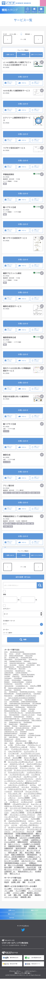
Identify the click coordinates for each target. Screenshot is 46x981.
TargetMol (21, 737)
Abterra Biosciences (16, 658)
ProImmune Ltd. (28, 721)
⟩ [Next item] (38, 39)
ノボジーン (11, 800)
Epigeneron (13, 694)
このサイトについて (30, 973)
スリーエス (25, 789)
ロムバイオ (30, 834)
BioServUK (12, 671)
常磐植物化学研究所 (14, 848)
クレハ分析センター (26, 768)
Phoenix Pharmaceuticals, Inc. (18, 720)
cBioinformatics (20, 743)
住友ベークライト (14, 846)
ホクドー (31, 823)
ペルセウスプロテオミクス (17, 823)
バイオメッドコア (27, 804)
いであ (10, 747)
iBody (12, 745)
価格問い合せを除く (11, 606)
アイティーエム (20, 747)
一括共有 (23, 54)
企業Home (11, 912)
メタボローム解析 (18, 895)
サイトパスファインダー (16, 775)
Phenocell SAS (19, 719)
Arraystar (13, 667)
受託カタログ (15, 10)
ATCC (11, 656)
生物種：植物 (15, 884)
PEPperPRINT (14, 717)
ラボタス (34, 916)
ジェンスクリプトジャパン (24, 781)
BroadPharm (20, 673)
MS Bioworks (20, 709)
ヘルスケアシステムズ (27, 819)
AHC (6, 654)
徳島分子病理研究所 (17, 857)
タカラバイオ (18, 794)
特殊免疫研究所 (32, 857)
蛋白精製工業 (32, 850)
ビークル (29, 808)
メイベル (14, 827)
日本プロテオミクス (28, 863)
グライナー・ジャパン (27, 770)
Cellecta (15, 676)
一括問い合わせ (9, 54)
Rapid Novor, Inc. (15, 724)
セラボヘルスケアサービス (17, 791)
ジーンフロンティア (14, 779)
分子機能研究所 (19, 869)
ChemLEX (15, 678)
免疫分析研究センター (25, 874)
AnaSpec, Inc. (13, 659)
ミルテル (24, 825)
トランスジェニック (14, 798)
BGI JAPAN (30, 667)
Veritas (30, 739)
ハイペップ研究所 (24, 800)
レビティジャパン (18, 834)
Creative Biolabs (18, 684)
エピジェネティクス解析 (22, 891)
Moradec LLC (14, 711)
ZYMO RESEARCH (12, 742)
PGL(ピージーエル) (28, 717)
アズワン (33, 749)
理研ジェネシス (15, 876)
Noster (23, 713)
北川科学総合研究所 (29, 872)
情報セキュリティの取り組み (22, 975)
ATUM (18, 656)
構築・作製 (17, 897)
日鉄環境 (14, 861)
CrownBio (18, 686)
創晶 (25, 848)
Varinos (22, 739)
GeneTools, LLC (17, 702)
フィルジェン (18, 812)
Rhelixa (14, 728)
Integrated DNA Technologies (19, 705)
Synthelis (23, 735)
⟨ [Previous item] (7, 39)
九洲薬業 (25, 842)
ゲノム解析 (8, 891)
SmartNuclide (19, 732)
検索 (40, 585)
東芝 (21, 855)
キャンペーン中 (10, 591)
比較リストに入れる (36, 54)
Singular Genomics (22, 730)
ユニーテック (20, 831)
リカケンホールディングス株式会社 (15, 944)
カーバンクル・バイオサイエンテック (20, 764)
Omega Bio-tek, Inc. (16, 715)
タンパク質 (31, 884)
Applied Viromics (15, 663)
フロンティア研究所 (17, 815)
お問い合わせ (23, 77)
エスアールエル (22, 758)
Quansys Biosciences (22, 722)
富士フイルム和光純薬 (15, 867)
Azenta (21, 667)
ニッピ (26, 798)
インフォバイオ (13, 756)
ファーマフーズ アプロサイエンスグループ (24, 810)
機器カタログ (34, 912)
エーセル (11, 758)
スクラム (33, 787)
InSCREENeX (14, 704)
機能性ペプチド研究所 (23, 838)
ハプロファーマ (13, 802)
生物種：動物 (28, 882)
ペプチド (7, 882)
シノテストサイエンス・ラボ (19, 777)
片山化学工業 (31, 869)
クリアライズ (12, 768)
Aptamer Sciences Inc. (17, 665)
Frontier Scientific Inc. (23, 696)
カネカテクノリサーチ (17, 766)
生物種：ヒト (17, 882)
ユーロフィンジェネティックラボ (19, 829)
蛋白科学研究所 (21, 850)
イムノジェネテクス (14, 753)
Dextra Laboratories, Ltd (16, 690)
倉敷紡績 (32, 848)
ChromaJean (16, 682)
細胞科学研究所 (23, 844)
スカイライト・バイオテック (17, 787)
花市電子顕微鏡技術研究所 (24, 836)
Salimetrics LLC (25, 728)
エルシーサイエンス (30, 760)
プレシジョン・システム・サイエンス (22, 817)
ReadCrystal (13, 726)
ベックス (17, 821)
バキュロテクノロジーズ (21, 806)
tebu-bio (19, 745)
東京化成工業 (12, 855)
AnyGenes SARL (20, 661)
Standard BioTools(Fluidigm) (15, 734)
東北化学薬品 (29, 855)
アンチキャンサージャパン (20, 751)
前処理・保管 (27, 897)
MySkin (23, 711)
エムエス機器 (17, 760)
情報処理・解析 (25, 899)
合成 (9, 897)
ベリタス (25, 821)
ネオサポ (11, 920)
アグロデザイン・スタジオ (18, 749)
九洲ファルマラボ (14, 842)
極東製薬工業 (12, 840)
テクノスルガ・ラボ (14, 796)
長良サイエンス (19, 853)
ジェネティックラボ (30, 779)
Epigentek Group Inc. (27, 694)
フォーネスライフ (31, 812)
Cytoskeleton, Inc (22, 688)
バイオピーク (14, 804)
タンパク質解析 (21, 893)
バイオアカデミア (27, 802)
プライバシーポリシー (15, 973)
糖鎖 (23, 884)
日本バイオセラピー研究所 (28, 861)
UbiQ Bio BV (13, 739)
